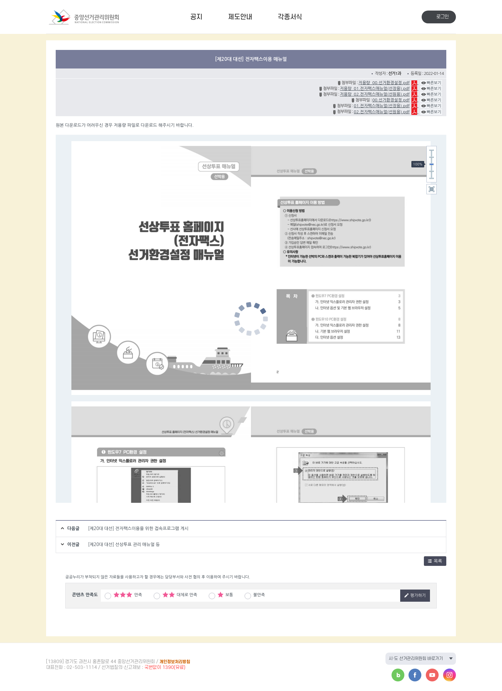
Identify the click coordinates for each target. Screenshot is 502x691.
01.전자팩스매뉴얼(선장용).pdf (381, 106)
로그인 (442, 17)
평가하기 (415, 595)
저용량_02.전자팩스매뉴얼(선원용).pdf (375, 94)
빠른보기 (431, 83)
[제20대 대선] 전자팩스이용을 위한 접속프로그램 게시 (138, 528)
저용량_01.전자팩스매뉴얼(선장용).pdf (375, 88)
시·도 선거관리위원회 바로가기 (416, 658)
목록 (435, 561)
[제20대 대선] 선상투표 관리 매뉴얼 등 (124, 544)
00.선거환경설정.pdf (391, 100)
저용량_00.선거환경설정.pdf (384, 83)
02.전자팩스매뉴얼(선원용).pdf (381, 112)
